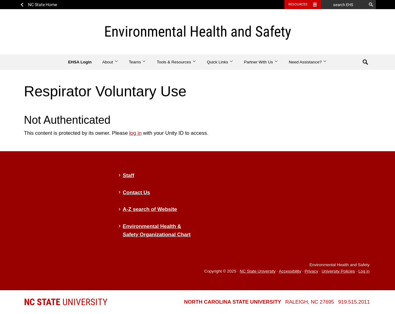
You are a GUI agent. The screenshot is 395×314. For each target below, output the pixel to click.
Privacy (311, 271)
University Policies (338, 271)
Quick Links (220, 62)
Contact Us (136, 192)
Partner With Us (261, 62)
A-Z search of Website (150, 209)
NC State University (258, 271)
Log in (364, 271)
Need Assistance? (308, 62)
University (66, 302)
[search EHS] (344, 4)
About (110, 62)
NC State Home (42, 4)
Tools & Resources (176, 62)
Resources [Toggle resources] (298, 4)
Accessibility (290, 271)
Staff (128, 175)
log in (135, 133)
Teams (137, 62)
